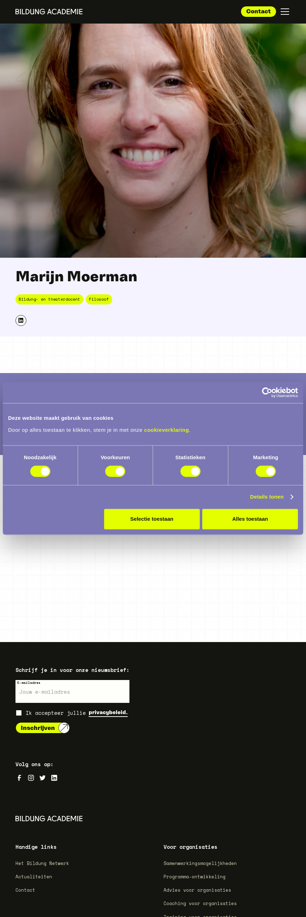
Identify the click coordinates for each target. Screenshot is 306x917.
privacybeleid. (108, 712)
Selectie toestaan (151, 519)
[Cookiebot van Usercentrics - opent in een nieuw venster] (267, 392)
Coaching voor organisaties (200, 903)
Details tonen (266, 497)
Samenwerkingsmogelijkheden (200, 863)
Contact (258, 11)
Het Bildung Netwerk (42, 863)
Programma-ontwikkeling (194, 876)
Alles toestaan (250, 519)
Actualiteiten (33, 876)
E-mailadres (28, 682)
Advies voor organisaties (197, 889)
